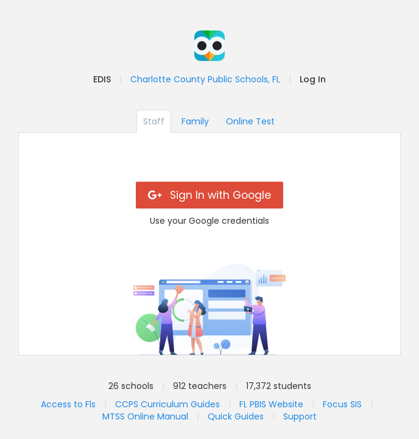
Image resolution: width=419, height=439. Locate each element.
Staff (153, 121)
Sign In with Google (210, 195)
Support (300, 416)
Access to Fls (68, 404)
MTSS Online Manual (145, 416)
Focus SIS (342, 404)
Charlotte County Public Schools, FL (205, 79)
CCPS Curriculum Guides (167, 404)
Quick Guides (236, 416)
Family (195, 121)
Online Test (250, 121)
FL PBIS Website (271, 404)
